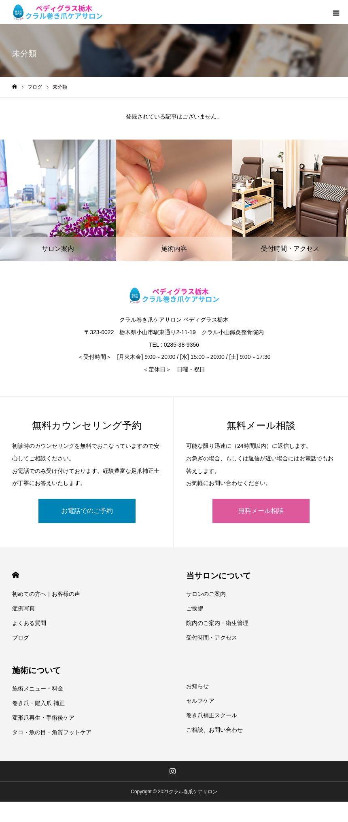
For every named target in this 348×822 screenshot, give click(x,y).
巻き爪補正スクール (211, 715)
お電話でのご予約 (87, 510)
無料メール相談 (261, 510)
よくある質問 (29, 623)
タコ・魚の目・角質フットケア (51, 732)
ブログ (20, 637)
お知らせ (197, 686)
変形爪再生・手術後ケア (43, 717)
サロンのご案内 (206, 594)
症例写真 (23, 608)
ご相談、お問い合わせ (214, 730)
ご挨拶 (194, 608)
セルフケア (200, 700)
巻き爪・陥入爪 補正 (38, 703)
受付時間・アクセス (211, 637)
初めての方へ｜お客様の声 (46, 594)
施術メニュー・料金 (37, 688)
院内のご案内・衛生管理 (217, 623)
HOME (15, 575)
